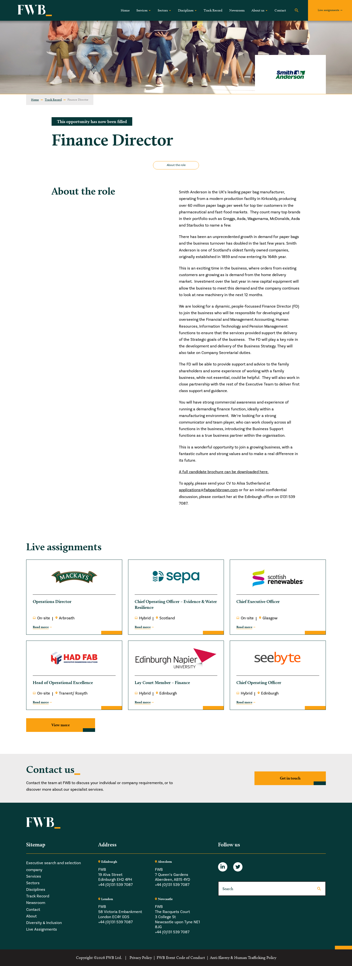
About (31, 916)
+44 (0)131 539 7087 (115, 884)
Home (125, 10)
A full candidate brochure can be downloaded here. (224, 471)
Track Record (213, 10)
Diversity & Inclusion (44, 922)
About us (258, 10)
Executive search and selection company (53, 866)
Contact (280, 10)
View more (61, 725)
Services (141, 10)
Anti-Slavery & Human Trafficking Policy (243, 957)
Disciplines (185, 10)
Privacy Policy (141, 957)
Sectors (163, 10)
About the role (176, 165)
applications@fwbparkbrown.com (208, 490)
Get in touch (290, 778)
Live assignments (328, 10)
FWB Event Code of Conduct (181, 957)
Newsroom (237, 10)
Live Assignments (41, 929)
